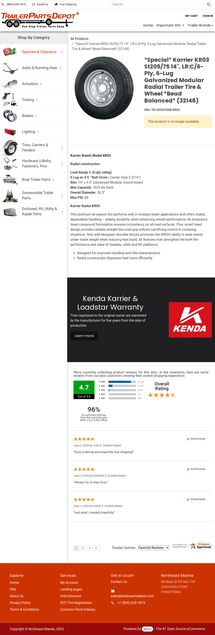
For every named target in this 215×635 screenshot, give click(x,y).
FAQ (13, 589)
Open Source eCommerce (186, 629)
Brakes (20, 116)
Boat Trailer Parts (29, 180)
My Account (69, 583)
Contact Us (119, 582)
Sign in (208, 16)
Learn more (84, 335)
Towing (21, 100)
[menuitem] (148, 25)
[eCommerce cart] (191, 16)
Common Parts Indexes (77, 609)
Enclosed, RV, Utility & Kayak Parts (33, 212)
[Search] (209, 4)
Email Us (42, 4)
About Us (17, 596)
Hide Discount (70, 596)
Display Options (123, 548)
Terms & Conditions (24, 609)
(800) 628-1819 (16, 4)
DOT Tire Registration (76, 603)
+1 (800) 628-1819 (131, 603)
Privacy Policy (20, 603)
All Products (79, 39)
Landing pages (71, 589)
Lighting (21, 132)
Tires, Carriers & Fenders (33, 148)
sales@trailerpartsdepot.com (132, 596)
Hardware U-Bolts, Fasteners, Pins (33, 164)
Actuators (23, 84)
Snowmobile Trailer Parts (33, 196)
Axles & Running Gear (32, 68)
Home (14, 583)
